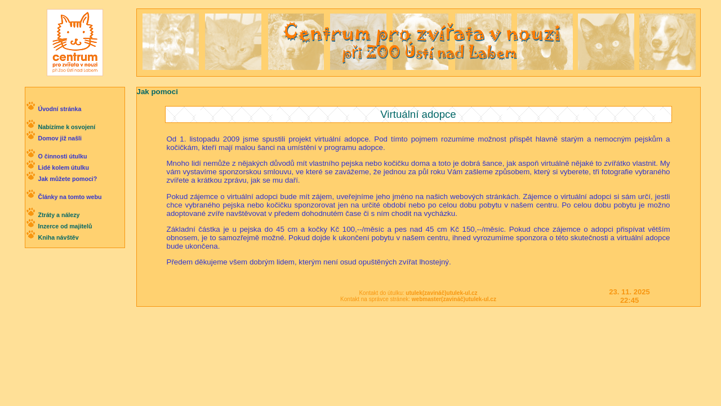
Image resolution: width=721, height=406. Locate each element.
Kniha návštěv (58, 237)
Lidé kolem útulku (63, 167)
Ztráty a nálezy (58, 214)
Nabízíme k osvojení (66, 126)
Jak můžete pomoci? (67, 178)
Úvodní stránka (59, 108)
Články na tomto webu (69, 196)
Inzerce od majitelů (65, 226)
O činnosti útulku (62, 156)
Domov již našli (60, 138)
